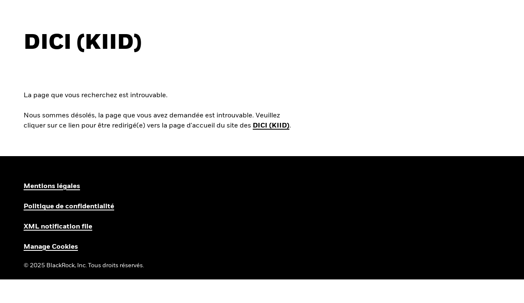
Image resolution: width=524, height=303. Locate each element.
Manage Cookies (51, 247)
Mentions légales (52, 186)
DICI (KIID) (271, 125)
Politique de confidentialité (69, 206)
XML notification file (58, 226)
